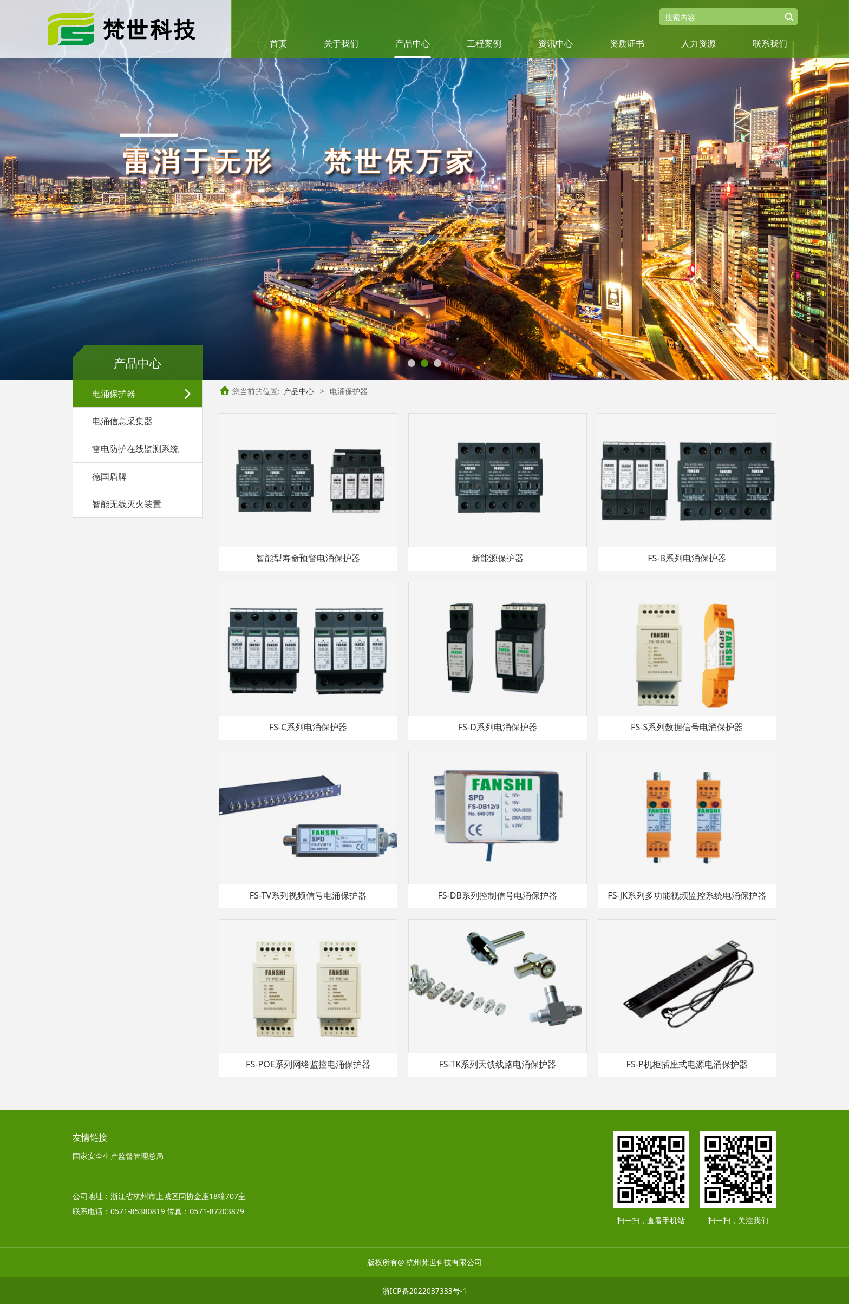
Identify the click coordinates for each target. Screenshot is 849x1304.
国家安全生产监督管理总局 (118, 1156)
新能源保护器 (498, 558)
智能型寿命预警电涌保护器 (308, 558)
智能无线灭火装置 (126, 504)
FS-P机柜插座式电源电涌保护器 (687, 1064)
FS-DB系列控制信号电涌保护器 (497, 895)
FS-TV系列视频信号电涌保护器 (308, 895)
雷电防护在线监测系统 (135, 449)
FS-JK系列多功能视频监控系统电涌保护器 (687, 895)
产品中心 (412, 43)
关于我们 (341, 43)
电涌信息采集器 (122, 421)
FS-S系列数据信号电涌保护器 (687, 727)
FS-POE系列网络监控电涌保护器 (308, 1064)
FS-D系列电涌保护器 (497, 727)
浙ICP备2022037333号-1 (424, 1291)
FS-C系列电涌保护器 (308, 727)
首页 (278, 43)
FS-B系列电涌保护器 (687, 558)
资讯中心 (555, 43)
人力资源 (698, 43)
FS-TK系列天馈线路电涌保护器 (497, 1064)
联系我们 (770, 43)
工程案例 (484, 43)
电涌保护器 (113, 393)
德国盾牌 (109, 476)
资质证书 (627, 43)
